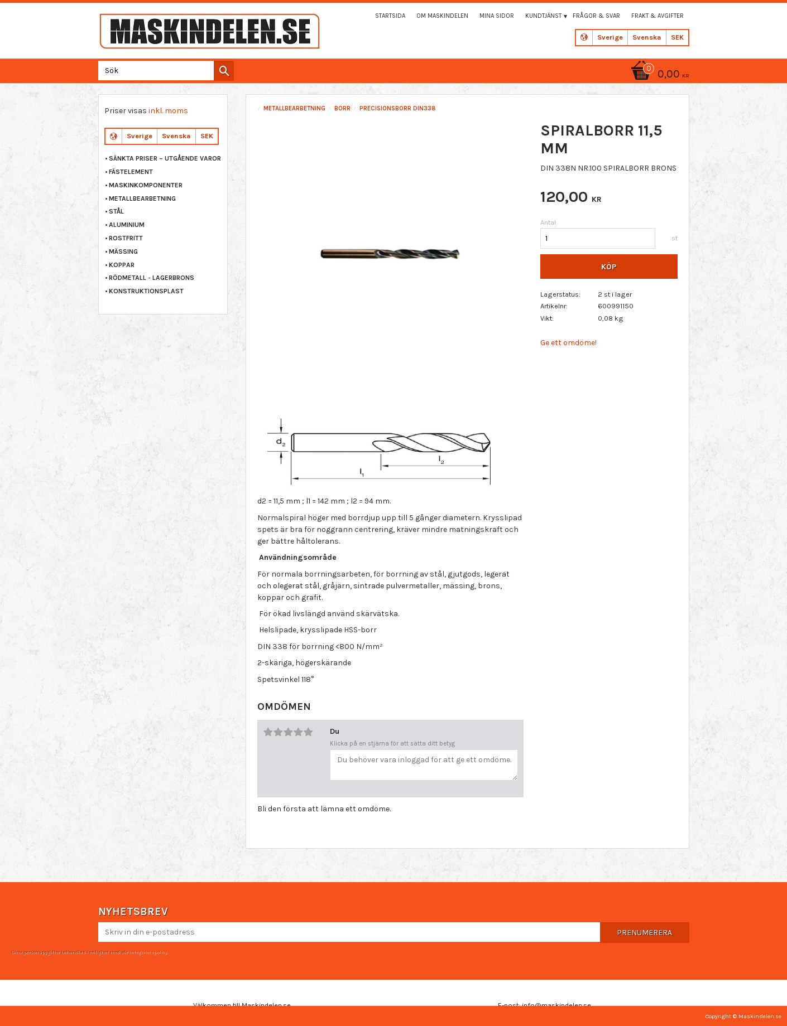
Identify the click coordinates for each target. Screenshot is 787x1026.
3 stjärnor (288, 732)
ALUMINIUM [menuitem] (127, 225)
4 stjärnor (298, 732)
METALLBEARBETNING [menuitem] (142, 198)
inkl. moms (168, 110)
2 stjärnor (278, 732)
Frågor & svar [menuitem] (596, 16)
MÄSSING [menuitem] (123, 251)
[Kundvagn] (658, 75)
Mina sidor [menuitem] (496, 16)
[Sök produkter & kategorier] (163, 70)
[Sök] (224, 71)
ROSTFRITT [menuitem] (126, 238)
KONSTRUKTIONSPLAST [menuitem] (146, 291)
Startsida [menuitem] (390, 16)
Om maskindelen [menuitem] (442, 16)
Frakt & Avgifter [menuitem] (657, 16)
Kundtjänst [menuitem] (543, 16)
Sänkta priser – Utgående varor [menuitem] (165, 158)
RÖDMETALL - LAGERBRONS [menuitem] (151, 278)
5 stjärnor (308, 732)
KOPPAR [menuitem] (122, 265)
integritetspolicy (148, 952)
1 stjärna (268, 732)
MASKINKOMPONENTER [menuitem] (146, 185)
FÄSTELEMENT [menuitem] (131, 172)
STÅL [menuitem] (116, 211)
